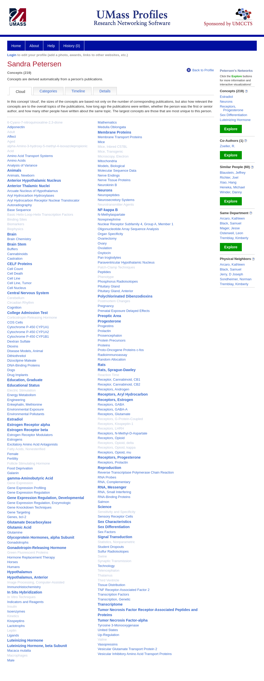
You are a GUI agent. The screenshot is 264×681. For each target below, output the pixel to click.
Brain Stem (16, 244)
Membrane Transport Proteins (120, 137)
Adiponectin (16, 127)
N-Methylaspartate (111, 214)
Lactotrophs (16, 626)
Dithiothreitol (16, 356)
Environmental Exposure (25, 409)
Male (10, 660)
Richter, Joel (229, 177)
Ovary (102, 243)
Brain (11, 234)
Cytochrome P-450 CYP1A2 (28, 332)
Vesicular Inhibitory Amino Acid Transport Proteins (135, 654)
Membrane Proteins (114, 132)
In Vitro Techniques (21, 597)
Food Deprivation (20, 468)
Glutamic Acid (19, 527)
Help (51, 46)
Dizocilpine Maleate (21, 360)
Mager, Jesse (230, 228)
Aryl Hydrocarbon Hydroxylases (30, 195)
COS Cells (15, 322)
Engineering (16, 400)
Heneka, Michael (232, 187)
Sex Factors (107, 532)
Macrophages (17, 655)
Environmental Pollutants (25, 414)
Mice (101, 142)
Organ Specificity (110, 234)
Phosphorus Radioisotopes (118, 281)
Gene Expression (20, 483)
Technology (106, 566)
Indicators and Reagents (25, 602)
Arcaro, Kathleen (232, 218)
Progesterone (109, 321)
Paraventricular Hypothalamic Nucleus (126, 262)
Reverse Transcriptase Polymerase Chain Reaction (136, 472)
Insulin (12, 606)
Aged (11, 141)
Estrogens (14, 439)
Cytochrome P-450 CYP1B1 (28, 336)
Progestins (105, 326)
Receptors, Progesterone (119, 457)
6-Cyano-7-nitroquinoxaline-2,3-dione (35, 122)
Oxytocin (104, 253)
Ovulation (105, 248)
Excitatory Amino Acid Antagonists (32, 444)
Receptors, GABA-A (113, 409)
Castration (14, 258)
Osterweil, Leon (231, 233)
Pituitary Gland (109, 286)
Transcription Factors (113, 594)
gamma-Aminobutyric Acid (30, 478)
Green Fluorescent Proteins (27, 552)
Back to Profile (200, 70)
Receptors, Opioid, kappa (117, 447)
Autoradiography (19, 205)
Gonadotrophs (17, 542)
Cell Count (15, 269)
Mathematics (107, 122)
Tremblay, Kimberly (234, 238)
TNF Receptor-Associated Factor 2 (124, 590)
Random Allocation (112, 359)
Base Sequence (19, 210)
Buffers (12, 249)
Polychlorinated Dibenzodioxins (125, 296)
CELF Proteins (19, 264)
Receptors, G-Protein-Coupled (120, 419)
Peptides (104, 272)
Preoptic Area (109, 316)
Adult (11, 132)
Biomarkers (15, 224)
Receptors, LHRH (111, 428)
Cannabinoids (17, 254)
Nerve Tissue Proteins (114, 180)
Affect (11, 136)
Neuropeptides (109, 195)
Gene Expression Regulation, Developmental (45, 498)
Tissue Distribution (111, 585)
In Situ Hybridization (24, 592)
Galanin (13, 473)
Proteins (104, 345)
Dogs (11, 370)
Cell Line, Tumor (19, 283)
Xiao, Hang (228, 182)
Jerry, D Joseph (231, 274)
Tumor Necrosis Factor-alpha (122, 620)
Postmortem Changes (114, 301)
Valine (102, 639)
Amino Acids (16, 160)
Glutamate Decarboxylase (29, 522)
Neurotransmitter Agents (116, 204)
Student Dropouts (111, 547)
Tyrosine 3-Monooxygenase (118, 625)
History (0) (71, 46)
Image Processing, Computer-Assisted (35, 582)
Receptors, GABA (111, 404)
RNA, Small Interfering (114, 492)
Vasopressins (108, 644)
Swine (102, 556)
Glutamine (14, 532)
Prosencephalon (110, 335)
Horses (12, 562)
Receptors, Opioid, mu (114, 452)
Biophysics (15, 229)
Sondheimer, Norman (236, 279)
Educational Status (23, 385)
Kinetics (13, 616)
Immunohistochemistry (24, 587)
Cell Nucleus (16, 288)
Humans (13, 567)
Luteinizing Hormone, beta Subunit (37, 646)
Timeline (78, 91)
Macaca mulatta (19, 650)
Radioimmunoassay (112, 355)
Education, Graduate (25, 380)
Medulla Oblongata (112, 127)
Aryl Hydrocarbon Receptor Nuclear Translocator (43, 200)
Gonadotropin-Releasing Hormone (36, 548)
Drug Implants (17, 375)
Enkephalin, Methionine (24, 404)
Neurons (105, 190)
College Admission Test (27, 313)
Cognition (14, 307)
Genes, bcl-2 (16, 517)
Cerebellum (15, 298)
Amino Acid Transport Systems (30, 156)
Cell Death (15, 273)
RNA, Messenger (112, 487)
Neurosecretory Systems (116, 200)
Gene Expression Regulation (28, 492)
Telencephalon (108, 570)
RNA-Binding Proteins (114, 497)
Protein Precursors (112, 340)
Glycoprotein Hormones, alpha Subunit (40, 537)
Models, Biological (111, 166)
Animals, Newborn (21, 175)
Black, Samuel (230, 223)
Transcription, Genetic (114, 599)
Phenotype (106, 277)
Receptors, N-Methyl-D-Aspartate (122, 433)
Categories (48, 91)
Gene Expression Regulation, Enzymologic (39, 503)
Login (11, 55)
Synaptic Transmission (114, 561)
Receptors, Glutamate (114, 414)
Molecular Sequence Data (117, 170)
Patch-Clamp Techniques (116, 267)
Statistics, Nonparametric (116, 542)
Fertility (12, 458)
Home (16, 46)
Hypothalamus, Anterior (27, 577)
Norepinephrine (109, 219)
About (34, 46)
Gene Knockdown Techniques (29, 507)
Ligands (13, 635)
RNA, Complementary (114, 482)
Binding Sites (17, 219)
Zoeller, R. (227, 146)
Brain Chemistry (19, 239)
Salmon (103, 502)
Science (104, 507)
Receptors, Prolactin (113, 462)
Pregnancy (106, 306)
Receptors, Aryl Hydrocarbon (123, 394)
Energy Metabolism (21, 395)
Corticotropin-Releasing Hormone (32, 317)
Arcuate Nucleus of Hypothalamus (32, 191)
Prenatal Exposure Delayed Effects (124, 311)
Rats (101, 365)
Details (105, 91)
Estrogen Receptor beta (27, 430)
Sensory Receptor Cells (115, 516)
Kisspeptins (15, 621)
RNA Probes (107, 477)
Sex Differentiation (114, 527)
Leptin (11, 630)
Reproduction (109, 468)
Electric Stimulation (21, 390)
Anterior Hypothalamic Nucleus (34, 180)
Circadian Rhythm (20, 302)
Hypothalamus (19, 572)
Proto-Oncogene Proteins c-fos (121, 350)
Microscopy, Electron (113, 156)
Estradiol (15, 419)
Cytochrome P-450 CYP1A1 (28, 327)
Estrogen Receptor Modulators (30, 435)
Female (12, 454)
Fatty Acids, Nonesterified (26, 449)
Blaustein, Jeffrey (232, 172)
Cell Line (13, 278)
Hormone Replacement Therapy (31, 557)
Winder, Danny (231, 192)
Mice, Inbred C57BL (112, 147)
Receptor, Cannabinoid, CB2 (119, 384)
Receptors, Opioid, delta (116, 443)
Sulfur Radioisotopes (113, 551)
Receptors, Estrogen (115, 400)
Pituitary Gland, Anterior (115, 291)
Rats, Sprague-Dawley (117, 370)
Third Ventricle (108, 580)
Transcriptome (110, 604)
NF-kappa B (108, 210)
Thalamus (105, 575)
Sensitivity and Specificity (116, 512)
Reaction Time (108, 375)
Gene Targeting (18, 512)
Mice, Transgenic (110, 151)
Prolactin (104, 331)
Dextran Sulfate (18, 341)
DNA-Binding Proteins (23, 365)
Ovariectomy (107, 238)
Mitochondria (107, 161)
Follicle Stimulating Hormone (28, 463)
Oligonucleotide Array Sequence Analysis (128, 229)
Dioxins (12, 346)
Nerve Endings (109, 175)
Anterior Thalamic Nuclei (28, 186)
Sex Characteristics (114, 522)
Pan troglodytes (109, 257)
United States (108, 630)
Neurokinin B (107, 185)
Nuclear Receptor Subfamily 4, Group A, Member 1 (135, 224)
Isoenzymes (16, 611)
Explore (230, 129)
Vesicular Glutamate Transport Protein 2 (127, 649)
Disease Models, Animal (25, 351)
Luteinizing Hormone (25, 640)
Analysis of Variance (22, 165)
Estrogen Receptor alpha (28, 425)
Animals (14, 170)
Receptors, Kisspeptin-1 (115, 424)
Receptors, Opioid (111, 438)
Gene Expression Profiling (26, 488)
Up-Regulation (108, 635)
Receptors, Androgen (113, 389)
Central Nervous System (28, 293)
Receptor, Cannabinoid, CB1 (119, 379)
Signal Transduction (115, 537)
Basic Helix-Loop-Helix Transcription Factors (40, 214)
